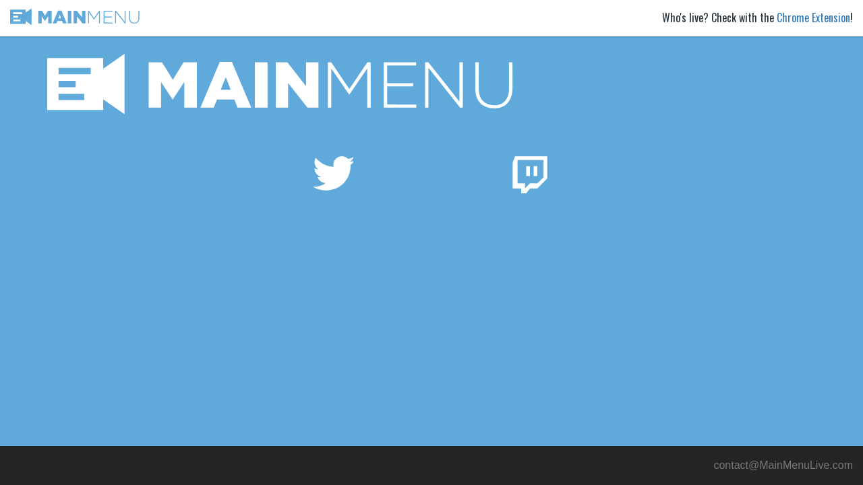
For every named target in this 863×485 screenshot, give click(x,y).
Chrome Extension (813, 17)
